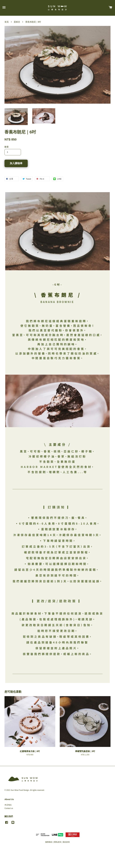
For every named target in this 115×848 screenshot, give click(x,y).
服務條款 (48, 842)
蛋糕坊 (17, 22)
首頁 (6, 22)
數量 (6, 147)
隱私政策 (57, 842)
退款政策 (66, 842)
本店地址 (8, 805)
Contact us (8, 808)
